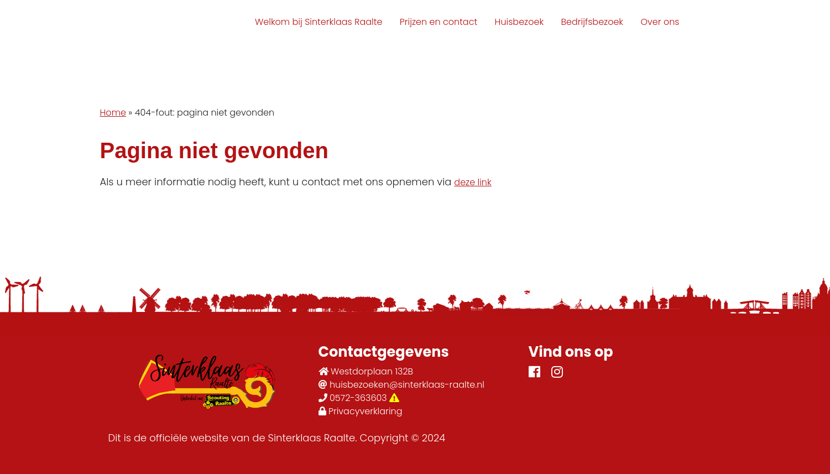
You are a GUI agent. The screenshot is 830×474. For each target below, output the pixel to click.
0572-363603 (359, 398)
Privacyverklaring (361, 411)
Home (113, 112)
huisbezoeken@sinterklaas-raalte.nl (402, 384)
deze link (472, 182)
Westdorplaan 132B (366, 371)
